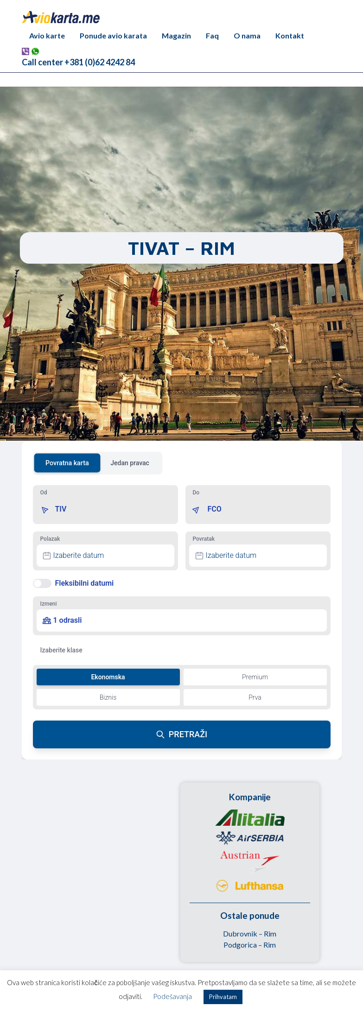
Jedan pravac (129, 463)
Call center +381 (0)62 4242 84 (78, 62)
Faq (212, 35)
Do (196, 492)
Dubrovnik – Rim (249, 933)
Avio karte (47, 35)
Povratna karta (67, 463)
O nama (247, 35)
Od (43, 492)
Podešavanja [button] (172, 996)
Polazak (50, 539)
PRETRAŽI (181, 734)
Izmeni (48, 604)
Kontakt (289, 35)
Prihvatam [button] (223, 996)
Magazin (176, 35)
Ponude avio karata (113, 35)
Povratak (204, 539)
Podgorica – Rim (249, 944)
